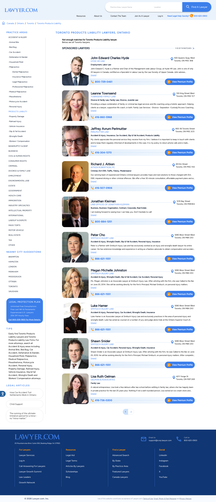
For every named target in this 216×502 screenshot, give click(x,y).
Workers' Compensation (20, 378)
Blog (68, 477)
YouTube (163, 477)
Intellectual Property (20, 210)
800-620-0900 (190, 440)
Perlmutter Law (100, 132)
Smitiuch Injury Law (102, 238)
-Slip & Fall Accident (17, 131)
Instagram (163, 460)
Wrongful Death (25, 375)
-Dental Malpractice (18, 72)
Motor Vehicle (16, 230)
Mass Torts (14, 225)
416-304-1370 (101, 152)
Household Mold (16, 356)
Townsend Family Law (103, 96)
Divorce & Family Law (19, 171)
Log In (160, 16)
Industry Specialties (19, 205)
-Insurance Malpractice (20, 77)
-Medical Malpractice (17, 91)
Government (15, 190)
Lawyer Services (26, 455)
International (16, 215)
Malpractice (30, 356)
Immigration (15, 200)
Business (13, 151)
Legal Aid (70, 455)
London (13, 266)
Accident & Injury (18, 37)
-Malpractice (14, 67)
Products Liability (18, 111)
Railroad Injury (32, 368)
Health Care (15, 195)
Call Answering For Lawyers (32, 466)
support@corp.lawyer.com (160, 440)
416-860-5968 (101, 117)
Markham (13, 271)
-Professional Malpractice (21, 87)
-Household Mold (16, 62)
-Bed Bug (12, 47)
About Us (98, 16)
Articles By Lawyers (75, 466)
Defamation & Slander (28, 353)
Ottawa (12, 281)
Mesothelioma (15, 362)
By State (116, 460)
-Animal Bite (14, 42)
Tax (10, 240)
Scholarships (72, 471)
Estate (12, 186)
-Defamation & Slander (18, 57)
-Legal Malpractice (18, 82)
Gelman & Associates (103, 379)
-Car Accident (14, 52)
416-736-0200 (101, 400)
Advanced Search (120, 455)
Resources (81, 16)
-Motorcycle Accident (18, 101)
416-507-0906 (101, 187)
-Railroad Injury (15, 121)
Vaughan (13, 291)
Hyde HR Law (98, 61)
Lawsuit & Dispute (18, 220)
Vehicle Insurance (17, 372)
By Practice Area (120, 466)
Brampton (14, 257)
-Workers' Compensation (19, 141)
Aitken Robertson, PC (103, 167)
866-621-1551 (101, 258)
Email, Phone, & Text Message (165, 499)
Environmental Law (19, 180)
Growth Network (27, 482)
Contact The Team (118, 16)
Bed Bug (25, 349)
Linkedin (163, 455)
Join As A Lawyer (142, 16)
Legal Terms (71, 460)
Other (12, 245)
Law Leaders (25, 477)
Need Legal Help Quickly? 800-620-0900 (187, 16)
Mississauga (15, 276)
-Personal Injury (15, 106)
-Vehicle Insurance (16, 126)
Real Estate (15, 235)
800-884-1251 (101, 221)
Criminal (13, 166)
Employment (15, 176)
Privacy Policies (185, 499)
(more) (93, 75)
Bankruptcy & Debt (18, 146)
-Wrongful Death (16, 136)
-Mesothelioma (15, 96)
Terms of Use (148, 499)
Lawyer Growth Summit (30, 471)
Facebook (163, 466)
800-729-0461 (101, 81)
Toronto (13, 286)
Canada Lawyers (120, 477)
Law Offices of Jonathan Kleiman (110, 204)
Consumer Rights (18, 161)
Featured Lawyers (120, 471)
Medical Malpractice (18, 359)
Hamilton (13, 262)
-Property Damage (16, 116)
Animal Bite (14, 349)
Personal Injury (25, 365)
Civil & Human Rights (19, 156)
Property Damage (17, 368)
